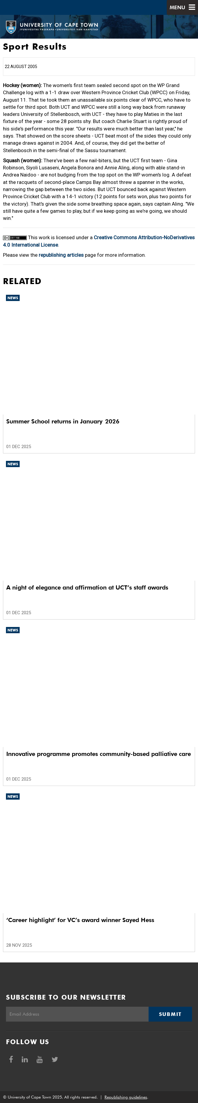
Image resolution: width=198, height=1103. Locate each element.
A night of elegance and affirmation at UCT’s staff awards (87, 587)
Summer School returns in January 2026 (62, 421)
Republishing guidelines (126, 1097)
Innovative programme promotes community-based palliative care (98, 753)
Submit (170, 1014)
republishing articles (61, 255)
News (12, 298)
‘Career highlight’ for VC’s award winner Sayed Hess (80, 920)
